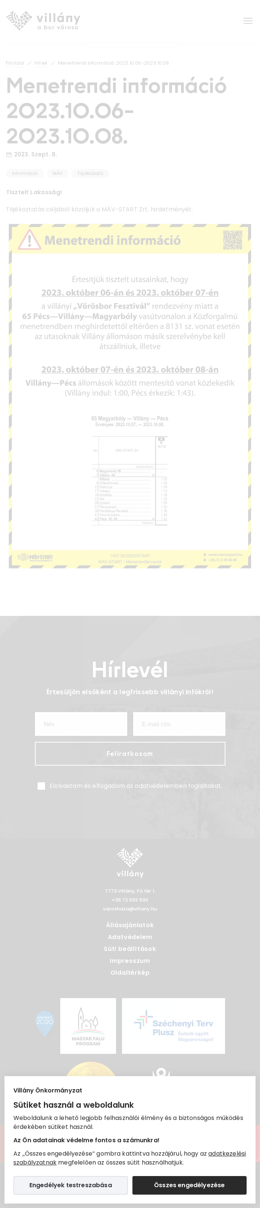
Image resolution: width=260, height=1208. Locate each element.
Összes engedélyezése (189, 1185)
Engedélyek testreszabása (70, 1185)
